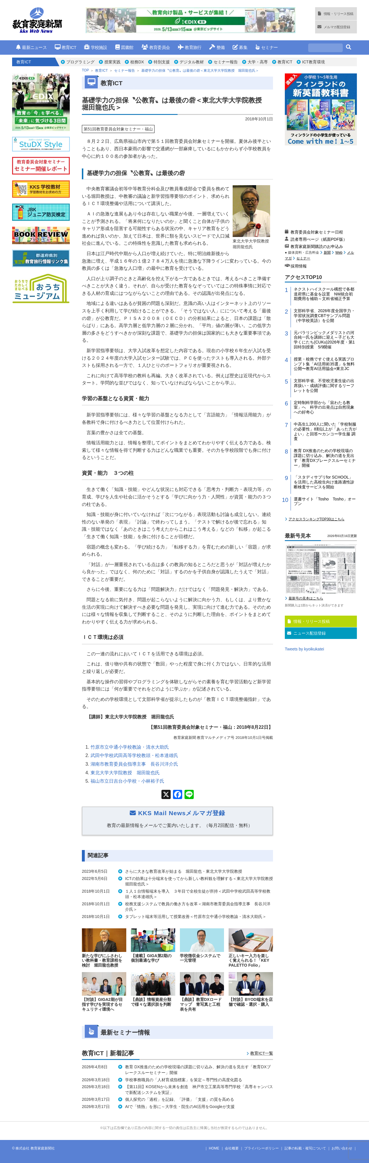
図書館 (124, 47)
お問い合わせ (342, 1148)
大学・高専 (258, 62)
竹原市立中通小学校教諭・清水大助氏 (130, 747)
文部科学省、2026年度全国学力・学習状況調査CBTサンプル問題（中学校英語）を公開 (324, 315)
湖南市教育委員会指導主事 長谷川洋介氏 (134, 764)
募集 (240, 47)
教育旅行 (189, 47)
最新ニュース (31, 47)
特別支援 (162, 62)
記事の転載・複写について (305, 1148)
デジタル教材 (192, 62)
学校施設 (95, 47)
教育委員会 (156, 47)
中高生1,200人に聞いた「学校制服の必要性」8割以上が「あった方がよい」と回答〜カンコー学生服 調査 (325, 431)
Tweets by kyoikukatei (304, 649)
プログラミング (80, 62)
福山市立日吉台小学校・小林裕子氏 (127, 781)
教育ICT (65, 47)
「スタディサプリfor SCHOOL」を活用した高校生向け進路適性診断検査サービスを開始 (324, 482)
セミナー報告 (226, 62)
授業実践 (112, 62)
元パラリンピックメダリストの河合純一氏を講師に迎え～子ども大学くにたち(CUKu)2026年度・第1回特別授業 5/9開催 (324, 339)
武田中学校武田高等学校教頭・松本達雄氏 (134, 755)
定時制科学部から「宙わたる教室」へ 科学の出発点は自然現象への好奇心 (324, 407)
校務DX (137, 62)
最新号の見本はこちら (306, 598)
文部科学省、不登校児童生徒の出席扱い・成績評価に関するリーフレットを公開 (324, 385)
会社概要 (232, 1148)
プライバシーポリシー (261, 1148)
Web (338, 253)
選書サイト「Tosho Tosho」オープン (325, 501)
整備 (217, 47)
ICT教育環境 (313, 62)
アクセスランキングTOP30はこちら (316, 519)
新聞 (327, 253)
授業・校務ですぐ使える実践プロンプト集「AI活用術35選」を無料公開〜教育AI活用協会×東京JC (324, 364)
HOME (214, 1148)
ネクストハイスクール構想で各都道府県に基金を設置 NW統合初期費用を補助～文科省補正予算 (324, 294)
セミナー (266, 47)
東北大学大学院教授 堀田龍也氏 (125, 772)
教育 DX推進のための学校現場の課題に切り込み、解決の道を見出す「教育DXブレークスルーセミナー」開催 (325, 457)
